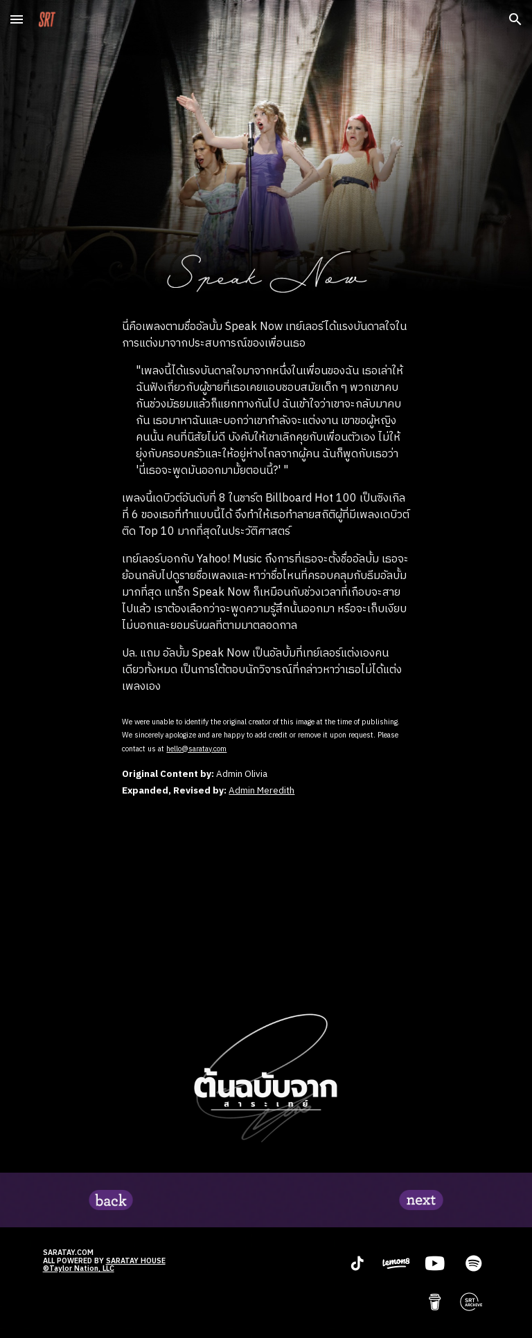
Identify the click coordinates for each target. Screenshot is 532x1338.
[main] (265, 507)
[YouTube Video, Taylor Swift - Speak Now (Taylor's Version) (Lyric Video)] (265, 902)
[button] (16, 19)
